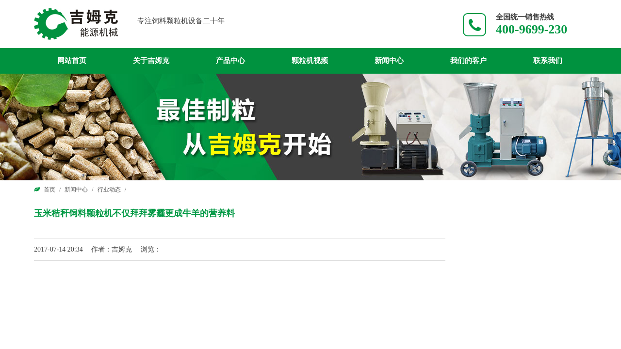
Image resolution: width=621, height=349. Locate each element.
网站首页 (71, 60)
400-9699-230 (531, 29)
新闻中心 (389, 60)
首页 (49, 189)
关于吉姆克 (151, 60)
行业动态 (109, 189)
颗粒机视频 (310, 60)
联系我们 (547, 60)
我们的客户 (468, 60)
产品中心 (230, 60)
